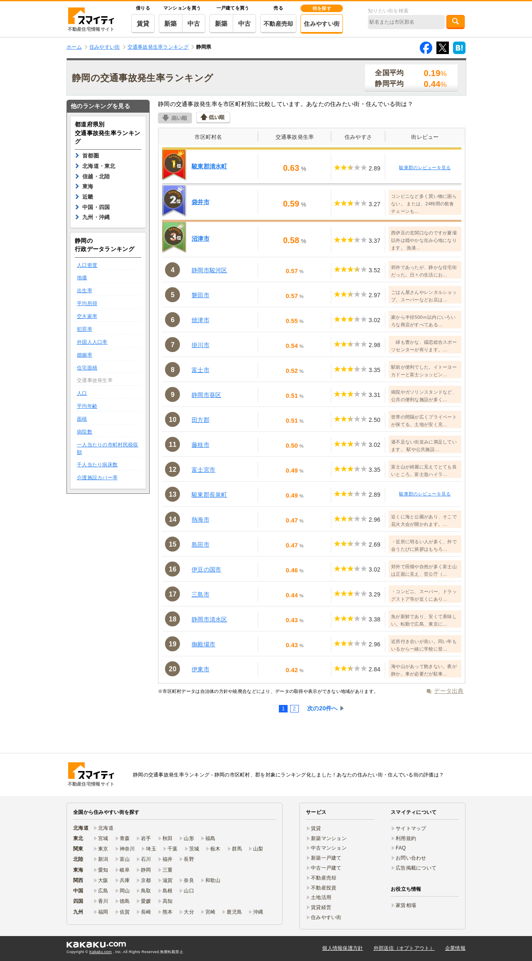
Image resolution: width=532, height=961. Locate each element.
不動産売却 (278, 23)
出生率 (84, 290)
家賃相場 (406, 905)
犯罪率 (84, 329)
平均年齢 (87, 406)
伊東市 (200, 669)
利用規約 (406, 838)
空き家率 (87, 316)
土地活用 (321, 897)
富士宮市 (203, 469)
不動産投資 (323, 888)
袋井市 (200, 202)
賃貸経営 (321, 907)
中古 (193, 23)
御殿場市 (203, 644)
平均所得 (87, 303)
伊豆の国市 (206, 569)
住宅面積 (87, 368)
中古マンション (329, 848)
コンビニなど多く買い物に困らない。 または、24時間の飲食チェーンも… (424, 204)
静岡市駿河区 (209, 270)
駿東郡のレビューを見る (425, 167)
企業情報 (455, 948)
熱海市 (200, 519)
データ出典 (448, 690)
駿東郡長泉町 (209, 494)
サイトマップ (411, 828)
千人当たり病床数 (97, 465)
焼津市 (200, 320)
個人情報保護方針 (342, 948)
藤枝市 (200, 444)
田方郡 (200, 419)
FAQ (401, 848)
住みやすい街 (322, 23)
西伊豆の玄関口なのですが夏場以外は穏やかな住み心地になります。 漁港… (424, 240)
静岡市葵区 (206, 395)
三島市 (200, 594)
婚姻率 (84, 355)
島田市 (200, 544)
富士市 (200, 370)
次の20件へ (322, 708)
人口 (82, 393)
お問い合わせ (411, 858)
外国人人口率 (92, 342)
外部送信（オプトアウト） (404, 948)
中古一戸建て (326, 868)
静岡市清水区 (209, 619)
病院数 (84, 432)
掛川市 (200, 345)
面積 (82, 419)
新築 (170, 23)
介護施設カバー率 (97, 477)
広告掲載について (416, 868)
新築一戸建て (326, 858)
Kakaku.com (100, 952)
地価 (82, 278)
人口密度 (87, 265)
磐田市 (200, 295)
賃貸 (143, 23)
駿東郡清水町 (209, 166)
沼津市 (200, 238)
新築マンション (329, 838)
